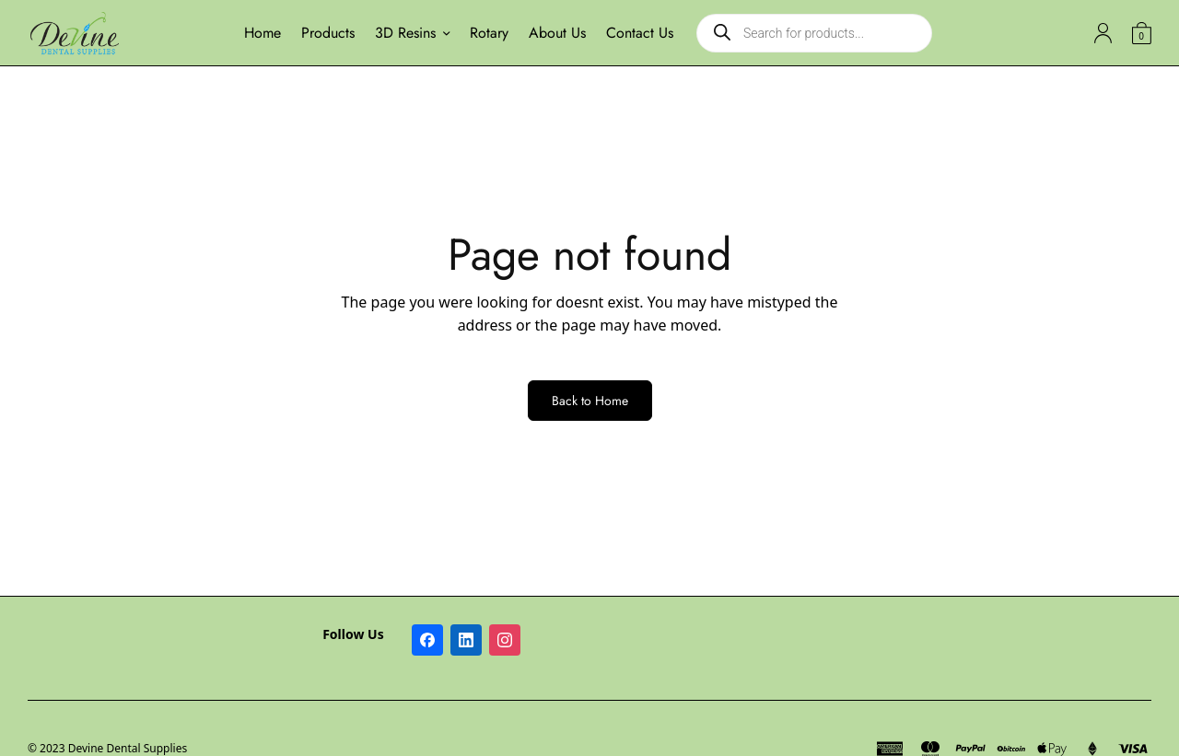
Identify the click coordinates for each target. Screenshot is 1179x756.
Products (328, 32)
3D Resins (405, 32)
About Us (557, 32)
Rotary (489, 32)
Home (262, 32)
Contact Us (639, 32)
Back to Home (590, 400)
